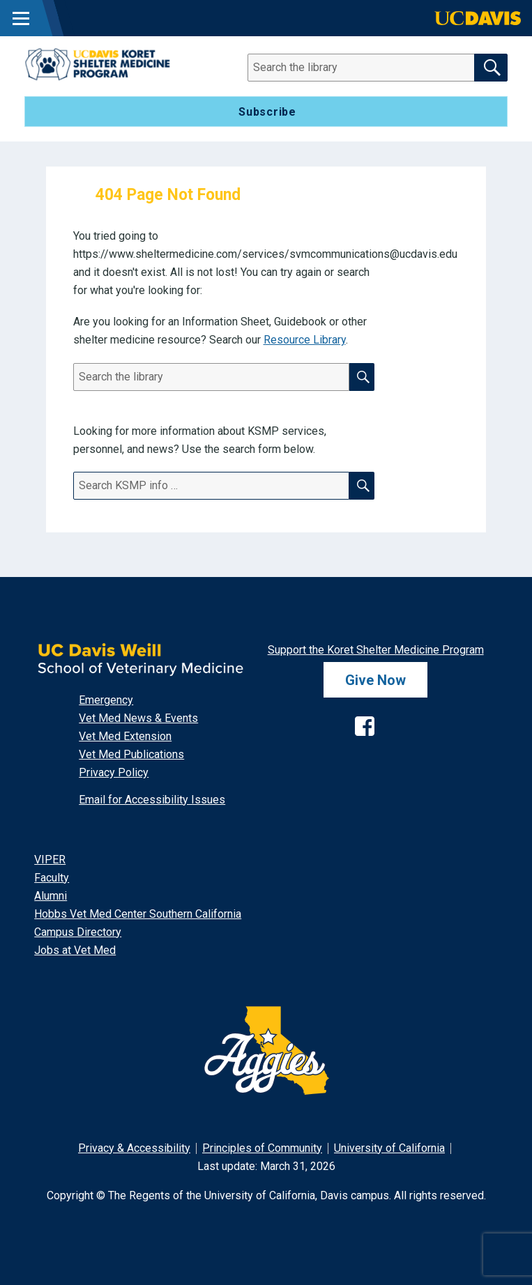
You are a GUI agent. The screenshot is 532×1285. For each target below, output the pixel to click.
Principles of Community (262, 1148)
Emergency (106, 700)
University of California (389, 1148)
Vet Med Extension (125, 736)
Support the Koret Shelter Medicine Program (376, 649)
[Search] (370, 68)
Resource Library (305, 339)
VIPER (50, 859)
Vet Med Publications (131, 754)
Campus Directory (77, 932)
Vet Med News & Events (138, 718)
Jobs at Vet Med (75, 950)
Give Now (375, 680)
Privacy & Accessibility (134, 1148)
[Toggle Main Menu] (21, 18)
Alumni (50, 895)
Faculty (51, 877)
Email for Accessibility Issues (152, 799)
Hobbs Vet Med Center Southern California (137, 914)
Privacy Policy (114, 772)
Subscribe (267, 111)
